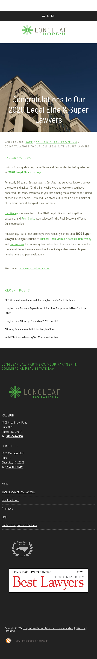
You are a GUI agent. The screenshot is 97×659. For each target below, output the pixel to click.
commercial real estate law (34, 268)
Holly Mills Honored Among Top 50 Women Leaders (31, 337)
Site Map (80, 628)
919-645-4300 (14, 436)
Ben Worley (11, 213)
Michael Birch (48, 239)
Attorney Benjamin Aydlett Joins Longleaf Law (30, 329)
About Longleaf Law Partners (18, 492)
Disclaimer (10, 630)
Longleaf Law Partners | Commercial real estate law (48, 628)
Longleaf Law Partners (48, 30)
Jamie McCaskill (67, 239)
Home (5, 483)
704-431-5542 (14, 467)
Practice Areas (10, 500)
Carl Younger (17, 244)
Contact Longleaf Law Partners (19, 525)
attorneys (24, 172)
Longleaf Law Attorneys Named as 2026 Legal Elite (32, 321)
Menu (51, 16)
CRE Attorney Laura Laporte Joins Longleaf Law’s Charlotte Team (40, 300)
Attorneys (7, 508)
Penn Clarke (28, 218)
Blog (4, 517)
